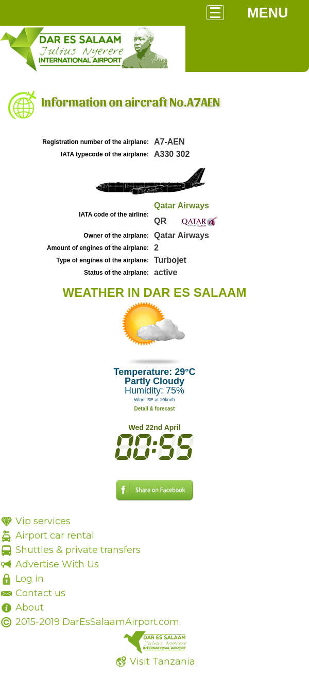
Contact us (40, 593)
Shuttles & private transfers (78, 550)
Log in (29, 578)
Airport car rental (54, 535)
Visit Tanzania (162, 661)
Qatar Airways (181, 205)
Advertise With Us (57, 564)
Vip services (43, 521)
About (29, 607)
